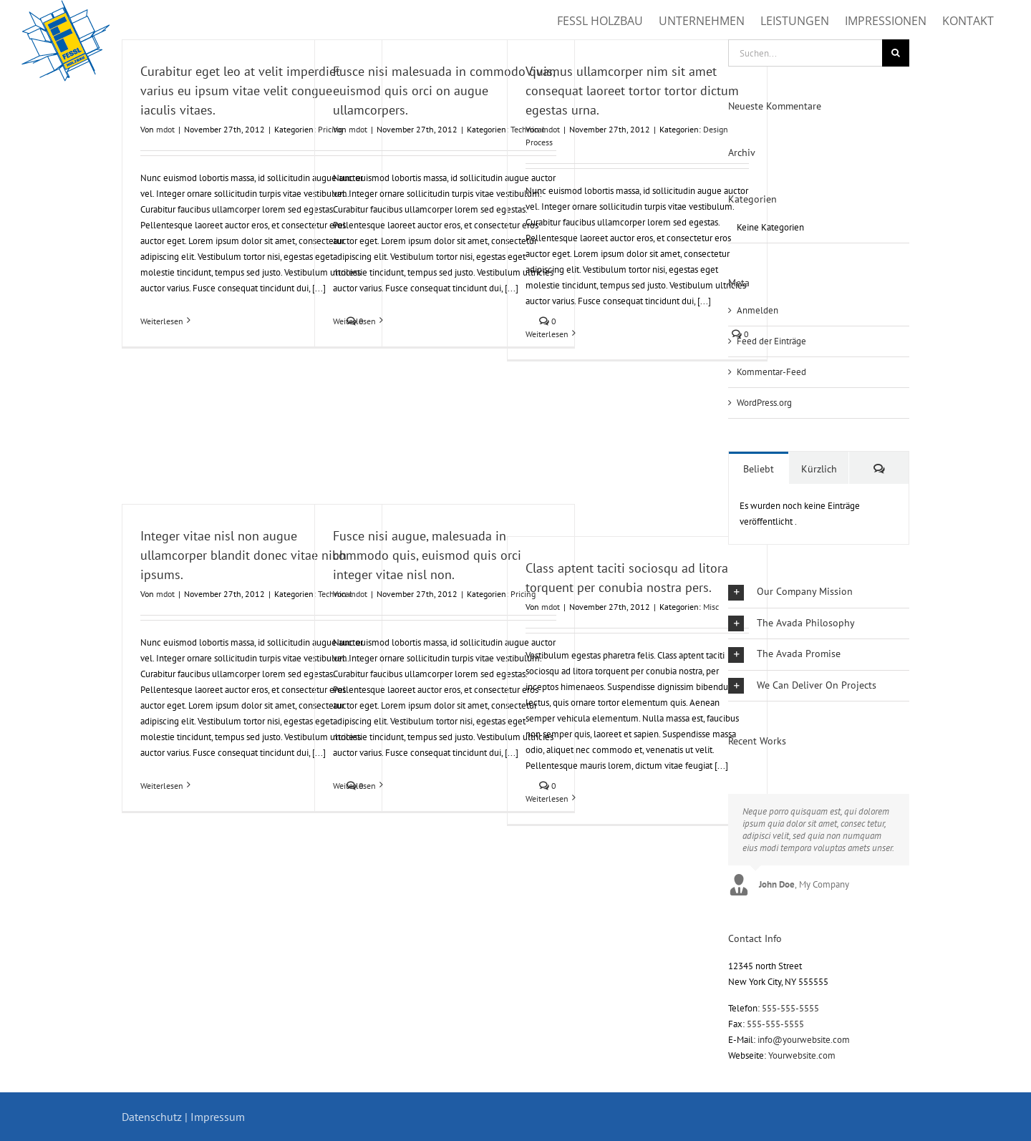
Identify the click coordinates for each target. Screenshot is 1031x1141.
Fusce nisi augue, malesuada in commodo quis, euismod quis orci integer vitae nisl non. (427, 555)
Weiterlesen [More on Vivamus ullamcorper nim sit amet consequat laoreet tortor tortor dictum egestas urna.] (547, 334)
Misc (711, 606)
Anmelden (757, 310)
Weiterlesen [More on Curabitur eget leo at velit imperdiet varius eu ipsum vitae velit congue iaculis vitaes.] (161, 321)
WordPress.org (764, 403)
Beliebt (758, 468)
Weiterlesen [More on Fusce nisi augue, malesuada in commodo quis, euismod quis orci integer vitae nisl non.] (354, 785)
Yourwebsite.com (802, 1055)
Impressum (217, 1117)
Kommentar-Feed (771, 372)
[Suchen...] (805, 53)
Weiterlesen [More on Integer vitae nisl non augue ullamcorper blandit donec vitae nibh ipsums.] (161, 785)
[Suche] (895, 53)
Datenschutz (152, 1117)
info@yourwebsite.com (803, 1040)
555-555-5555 (790, 1008)
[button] (818, 592)
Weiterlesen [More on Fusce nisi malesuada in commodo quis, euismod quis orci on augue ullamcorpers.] (354, 321)
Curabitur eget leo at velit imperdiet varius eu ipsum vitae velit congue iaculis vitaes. (240, 90)
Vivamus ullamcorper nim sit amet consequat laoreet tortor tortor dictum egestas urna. (632, 90)
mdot (165, 129)
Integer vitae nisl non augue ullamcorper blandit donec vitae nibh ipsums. (243, 555)
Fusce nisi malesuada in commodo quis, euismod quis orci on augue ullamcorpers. (444, 90)
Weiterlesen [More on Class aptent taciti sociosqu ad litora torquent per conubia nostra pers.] (547, 798)
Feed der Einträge (771, 341)
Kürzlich (819, 468)
